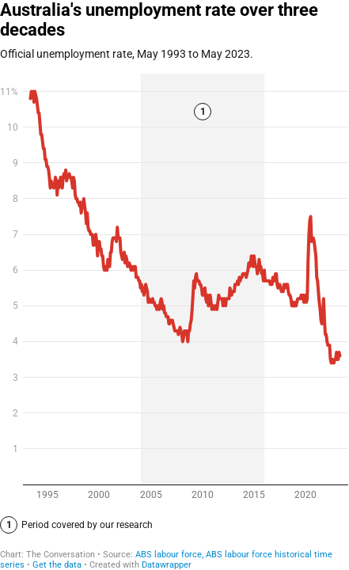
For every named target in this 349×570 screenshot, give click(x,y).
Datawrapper (167, 565)
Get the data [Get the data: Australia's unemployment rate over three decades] (57, 565)
